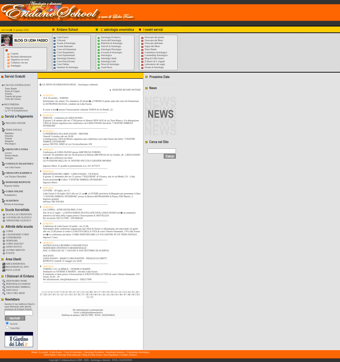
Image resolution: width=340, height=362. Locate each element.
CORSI (7, 231)
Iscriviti (11, 324)
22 (120, 292)
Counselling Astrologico (154, 55)
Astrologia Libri (106, 61)
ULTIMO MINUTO (13, 250)
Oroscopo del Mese (152, 40)
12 (78, 292)
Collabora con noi (19, 62)
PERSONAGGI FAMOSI (16, 284)
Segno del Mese (150, 46)
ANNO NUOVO (12, 246)
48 (129, 294)
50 (137, 294)
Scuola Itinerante (63, 46)
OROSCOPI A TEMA (17, 149)
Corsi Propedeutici (63, 52)
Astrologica (104, 55)
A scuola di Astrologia (109, 52)
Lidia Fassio (60, 37)
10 (70, 292)
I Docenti (59, 40)
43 (108, 294)
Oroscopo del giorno (152, 37)
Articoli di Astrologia (109, 46)
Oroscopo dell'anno (154, 43)
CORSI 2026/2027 (13, 243)
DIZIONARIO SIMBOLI (16, 287)
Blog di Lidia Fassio (152, 58)
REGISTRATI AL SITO (15, 267)
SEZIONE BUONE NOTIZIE (126, 89)
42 (104, 294)
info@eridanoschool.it (91, 312)
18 (103, 292)
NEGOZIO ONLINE (15, 123)
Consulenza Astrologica (154, 52)
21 (116, 292)
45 (116, 294)
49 (133, 294)
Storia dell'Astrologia (109, 40)
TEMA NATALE (13, 129)
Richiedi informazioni (21, 56)
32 (62, 294)
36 (78, 294)
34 (70, 294)
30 (53, 294)
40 (95, 294)
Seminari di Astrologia (65, 67)
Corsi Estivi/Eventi (64, 61)
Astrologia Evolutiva (109, 37)
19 (107, 292)
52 (92, 297)
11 (74, 292)
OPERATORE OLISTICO (16, 220)
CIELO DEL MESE (13, 293)
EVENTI (8, 253)
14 (86, 292)
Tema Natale (149, 49)
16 (95, 292)
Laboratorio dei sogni (153, 64)
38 (87, 294)
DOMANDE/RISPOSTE (18, 182)
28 (45, 294)
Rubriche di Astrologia (110, 43)
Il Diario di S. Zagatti (153, 61)
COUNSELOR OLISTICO (17, 217)
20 (111, 292)
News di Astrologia (108, 64)
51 (88, 297)
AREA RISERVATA (13, 263)
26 (137, 292)
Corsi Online (61, 64)
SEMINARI (9, 240)
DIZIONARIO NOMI (14, 280)
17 (99, 292)
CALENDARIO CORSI (15, 234)
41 (99, 294)
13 (82, 292)
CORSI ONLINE (14, 191)
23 (124, 292)
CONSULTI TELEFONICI (19, 163)
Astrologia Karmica (64, 58)
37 (83, 294)
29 (49, 294)
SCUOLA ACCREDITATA (17, 214)
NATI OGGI (10, 290)
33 (66, 294)
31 (58, 294)
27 (41, 294)
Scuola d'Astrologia (64, 43)
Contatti (14, 53)
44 (112, 294)
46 (120, 294)
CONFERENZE (11, 237)
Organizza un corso (20, 59)
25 (133, 292)
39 (91, 294)
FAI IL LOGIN (11, 270)
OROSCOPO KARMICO (19, 173)
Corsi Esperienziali (64, 55)
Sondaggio (16, 65)
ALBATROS (12, 200)
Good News (104, 67)
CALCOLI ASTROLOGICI (17, 85)
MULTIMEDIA (11, 104)
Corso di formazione (64, 49)
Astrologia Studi (106, 58)
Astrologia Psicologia (109, 49)
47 (125, 294)
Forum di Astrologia (152, 67)
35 (74, 294)
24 (128, 292)
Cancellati (13, 328)
